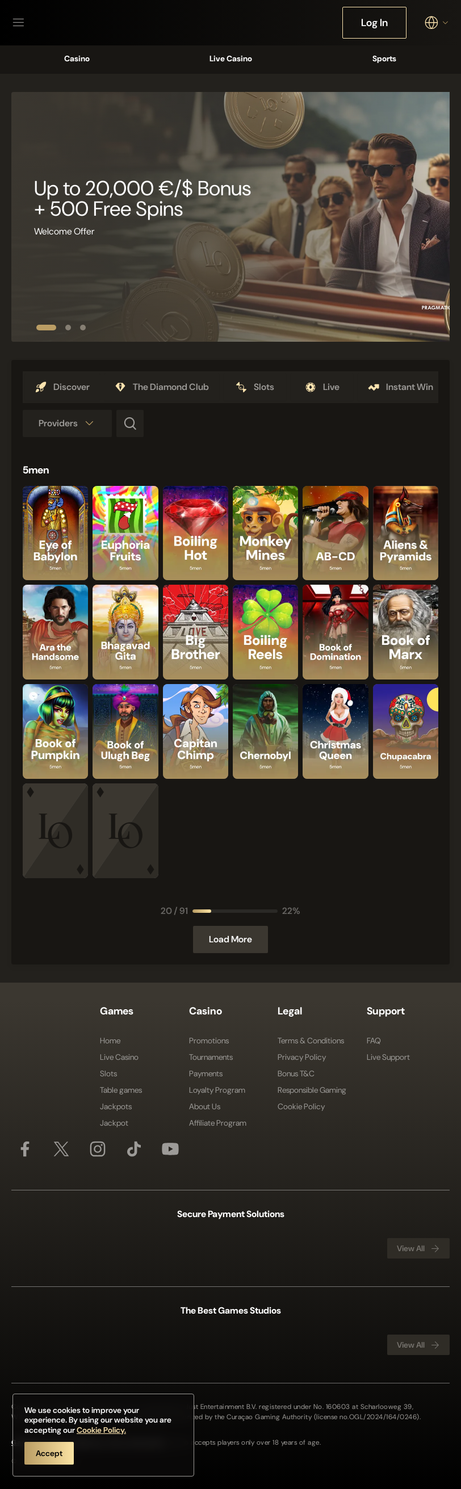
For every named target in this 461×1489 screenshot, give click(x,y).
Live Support (388, 1057)
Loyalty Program (217, 1090)
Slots (108, 1073)
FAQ (374, 1040)
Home (110, 1040)
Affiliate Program (217, 1123)
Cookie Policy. (101, 1430)
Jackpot (114, 1123)
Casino (77, 58)
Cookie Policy (301, 1106)
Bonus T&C (296, 1073)
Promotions (209, 1040)
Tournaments (211, 1057)
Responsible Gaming (312, 1090)
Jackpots (116, 1106)
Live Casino (230, 58)
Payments (206, 1073)
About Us (204, 1106)
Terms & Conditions (311, 1040)
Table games (121, 1090)
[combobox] (437, 22)
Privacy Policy (302, 1057)
